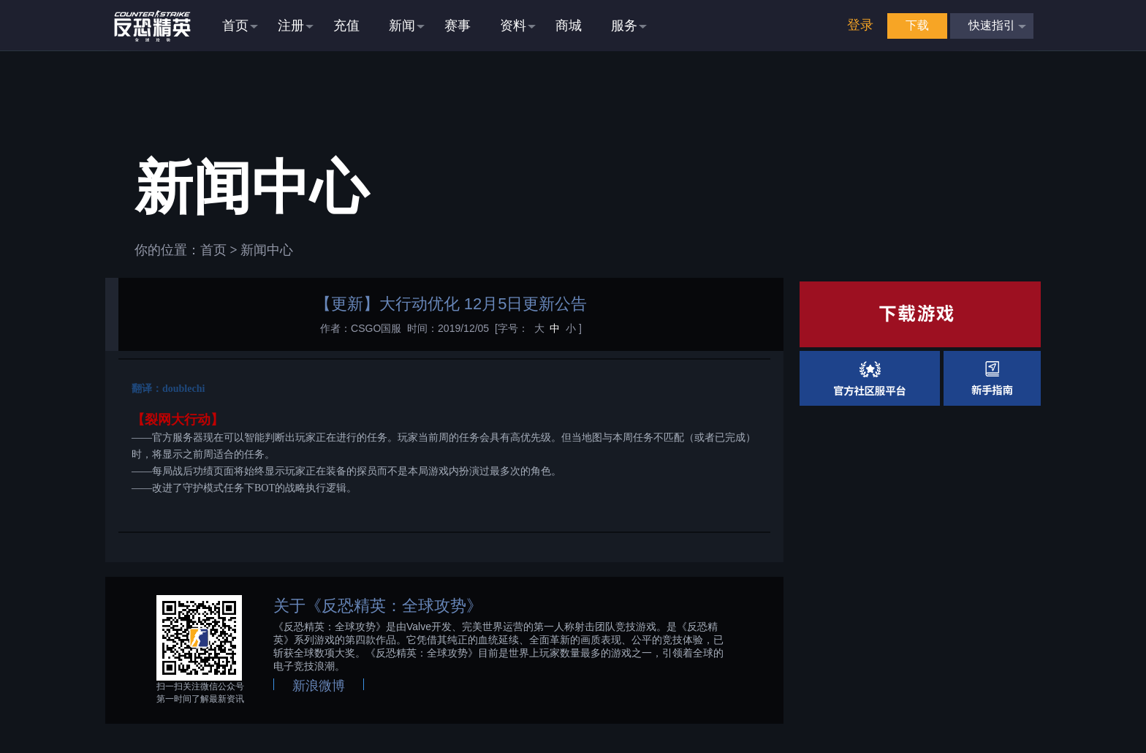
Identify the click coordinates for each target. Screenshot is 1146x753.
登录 (860, 25)
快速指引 (991, 25)
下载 (917, 25)
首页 (213, 250)
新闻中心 (266, 250)
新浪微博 (318, 685)
